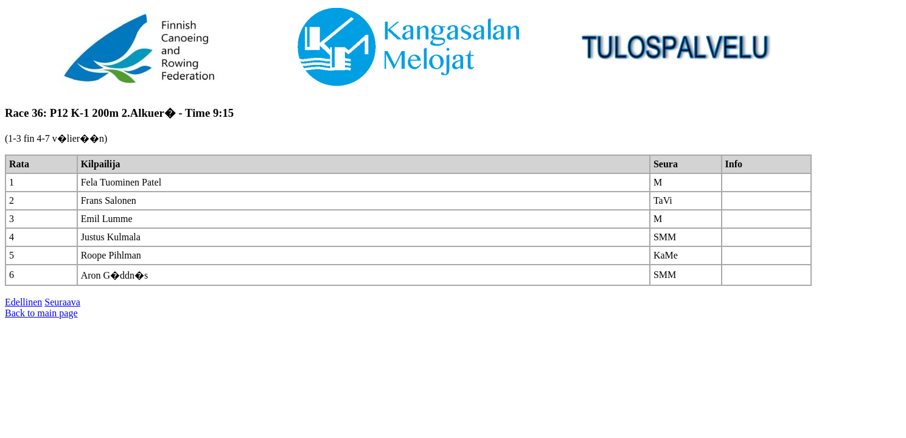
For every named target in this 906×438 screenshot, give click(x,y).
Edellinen (23, 302)
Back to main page (41, 313)
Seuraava (62, 302)
